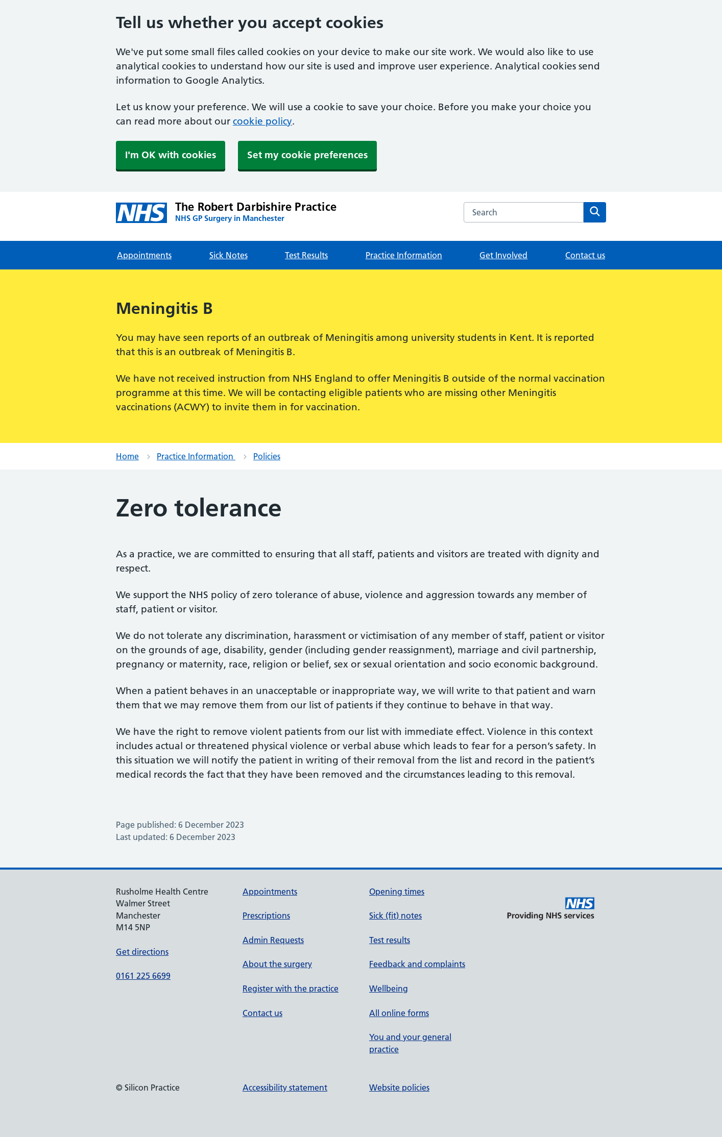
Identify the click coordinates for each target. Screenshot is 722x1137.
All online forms (399, 1013)
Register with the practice (291, 988)
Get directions (142, 952)
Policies (266, 456)
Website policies (399, 1087)
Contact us (585, 255)
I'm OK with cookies (170, 155)
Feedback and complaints (417, 964)
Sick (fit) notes (395, 915)
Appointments (144, 255)
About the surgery (277, 964)
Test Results (306, 255)
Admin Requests (273, 940)
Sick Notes (228, 255)
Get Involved (503, 255)
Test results (389, 940)
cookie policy (262, 121)
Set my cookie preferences (307, 155)
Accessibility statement (285, 1087)
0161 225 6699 (143, 976)
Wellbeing (388, 988)
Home (127, 456)
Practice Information (404, 255)
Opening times (396, 891)
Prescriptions (266, 915)
